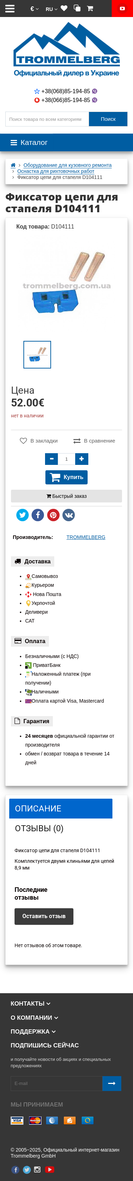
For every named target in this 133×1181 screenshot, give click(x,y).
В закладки (39, 440)
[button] (34, 8)
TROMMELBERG (86, 537)
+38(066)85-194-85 (66, 100)
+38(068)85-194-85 (66, 91)
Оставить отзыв (44, 916)
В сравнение (94, 440)
